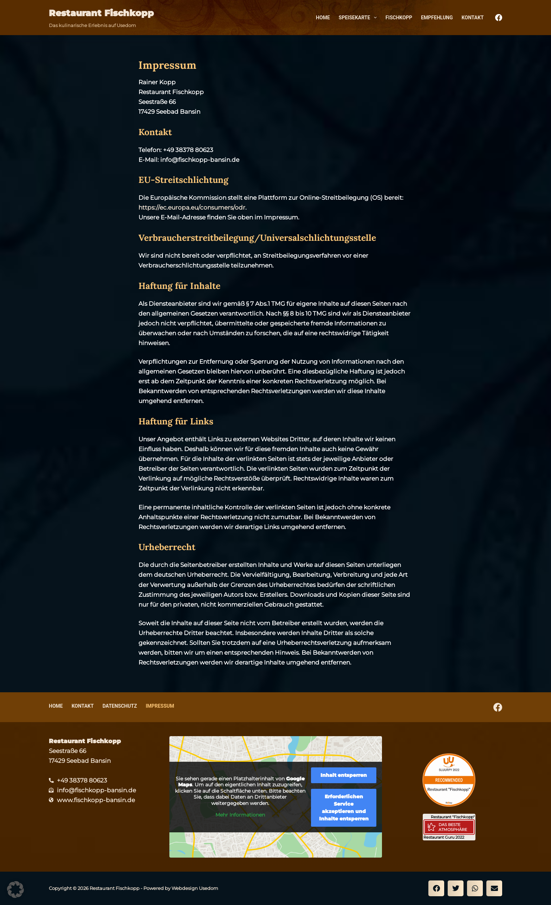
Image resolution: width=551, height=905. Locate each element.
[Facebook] (498, 17)
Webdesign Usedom (194, 888)
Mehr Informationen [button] (240, 815)
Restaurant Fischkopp (101, 13)
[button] (436, 888)
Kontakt (473, 17)
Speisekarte (359, 17)
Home (323, 17)
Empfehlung (437, 17)
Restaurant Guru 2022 (443, 837)
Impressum (160, 706)
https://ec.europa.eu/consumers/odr (191, 207)
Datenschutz (120, 706)
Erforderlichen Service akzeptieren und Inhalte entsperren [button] (343, 807)
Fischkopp (398, 17)
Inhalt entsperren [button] (343, 775)
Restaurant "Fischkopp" (453, 816)
